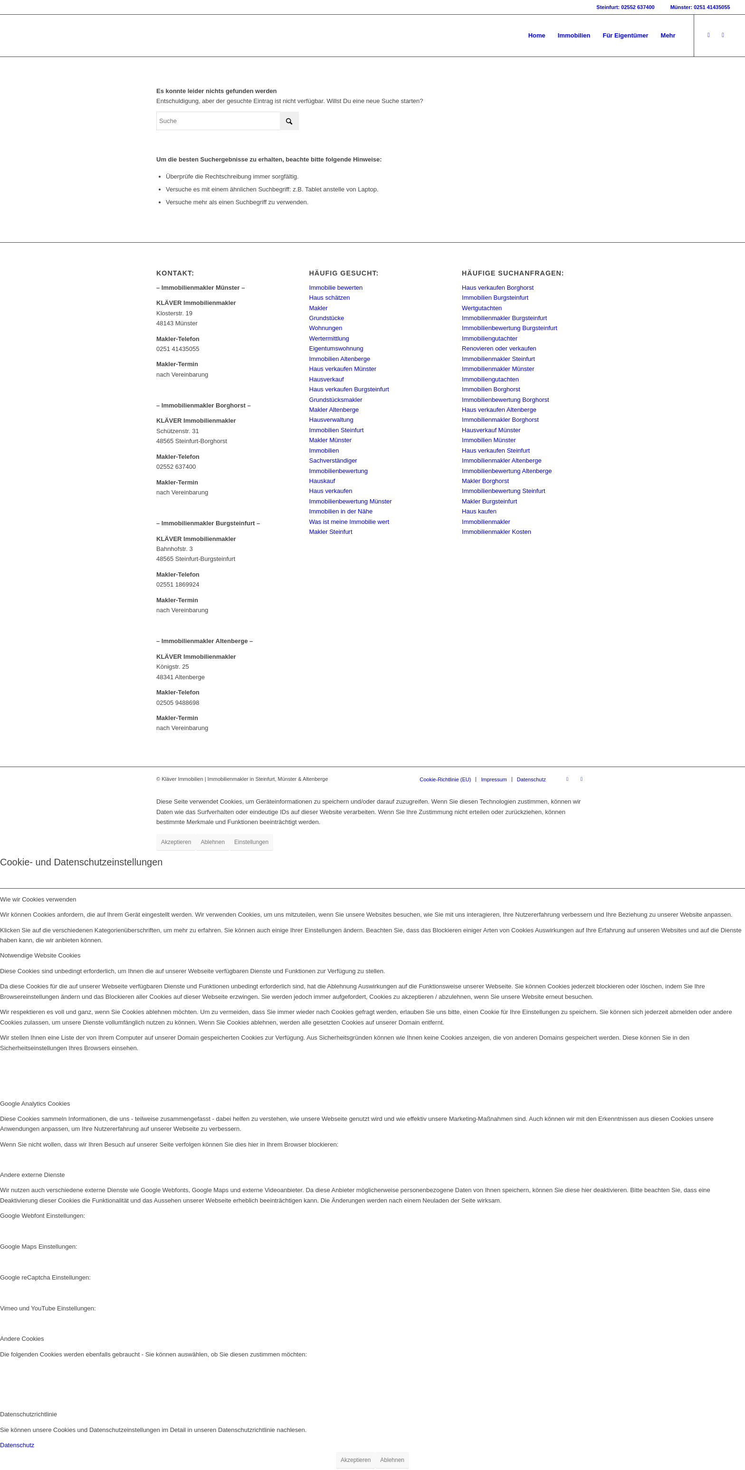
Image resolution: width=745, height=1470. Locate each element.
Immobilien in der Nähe (341, 511)
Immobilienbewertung (338, 470)
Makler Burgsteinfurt (489, 501)
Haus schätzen (329, 297)
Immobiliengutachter (489, 338)
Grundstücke (326, 318)
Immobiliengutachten (490, 379)
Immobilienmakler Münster (498, 368)
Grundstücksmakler (336, 399)
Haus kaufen (479, 511)
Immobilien (324, 450)
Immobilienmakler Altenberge (502, 460)
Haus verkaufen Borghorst (498, 287)
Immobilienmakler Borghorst (500, 419)
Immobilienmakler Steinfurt (498, 358)
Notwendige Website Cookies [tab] (40, 955)
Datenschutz (17, 1445)
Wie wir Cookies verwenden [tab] (38, 899)
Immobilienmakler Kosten (496, 531)
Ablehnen (213, 842)
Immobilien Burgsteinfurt (495, 297)
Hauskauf (322, 480)
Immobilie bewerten (336, 287)
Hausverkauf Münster (491, 430)
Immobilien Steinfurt (336, 430)
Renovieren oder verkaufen (499, 348)
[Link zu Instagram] (723, 35)
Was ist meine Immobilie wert (349, 521)
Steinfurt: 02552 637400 (625, 7)
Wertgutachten (482, 308)
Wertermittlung (329, 338)
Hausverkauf (326, 379)
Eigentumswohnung (336, 348)
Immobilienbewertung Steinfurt (503, 490)
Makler (318, 308)
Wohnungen (326, 328)
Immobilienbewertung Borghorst (505, 399)
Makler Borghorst (485, 480)
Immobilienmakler (486, 521)
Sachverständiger (333, 460)
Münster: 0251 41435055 (700, 7)
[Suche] (227, 121)
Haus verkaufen (331, 490)
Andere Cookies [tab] (22, 1338)
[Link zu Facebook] (709, 35)
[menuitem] (537, 36)
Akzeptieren (176, 842)
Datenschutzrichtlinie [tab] (28, 1414)
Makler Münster (330, 440)
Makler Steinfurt (331, 531)
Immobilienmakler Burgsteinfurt (504, 318)
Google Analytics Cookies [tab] (35, 1103)
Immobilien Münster (489, 440)
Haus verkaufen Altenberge (499, 409)
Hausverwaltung (331, 419)
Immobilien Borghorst (491, 389)
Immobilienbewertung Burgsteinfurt (509, 328)
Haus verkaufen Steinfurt (496, 450)
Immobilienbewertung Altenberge (507, 470)
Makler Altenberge (334, 409)
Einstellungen (251, 842)
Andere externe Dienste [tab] (32, 1174)
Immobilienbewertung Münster (350, 501)
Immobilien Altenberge (340, 358)
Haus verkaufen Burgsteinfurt (349, 389)
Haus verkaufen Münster (343, 368)
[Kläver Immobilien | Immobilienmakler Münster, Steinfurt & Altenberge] (86, 36)
